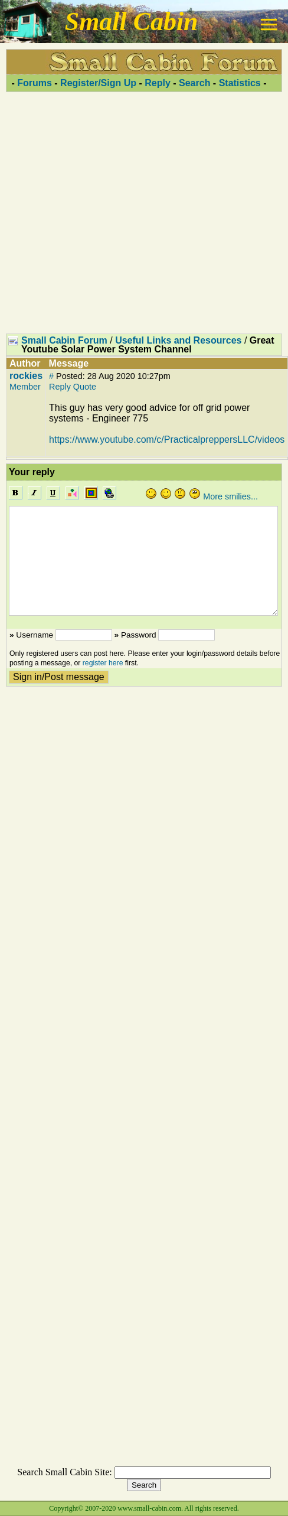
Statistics (240, 83)
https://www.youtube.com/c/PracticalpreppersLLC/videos (166, 439)
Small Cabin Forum (64, 340)
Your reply (32, 472)
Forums (34, 83)
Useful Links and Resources (178, 340)
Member (25, 386)
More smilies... (230, 496)
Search (194, 83)
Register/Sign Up (98, 83)
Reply (158, 83)
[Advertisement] (141, 212)
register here (103, 663)
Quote (84, 386)
